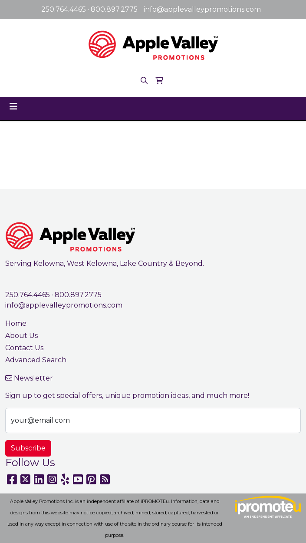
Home (15, 323)
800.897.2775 (114, 9)
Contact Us (24, 348)
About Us (21, 335)
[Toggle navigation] (13, 106)
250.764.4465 (63, 9)
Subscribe (28, 448)
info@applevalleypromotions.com (202, 9)
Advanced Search (35, 360)
